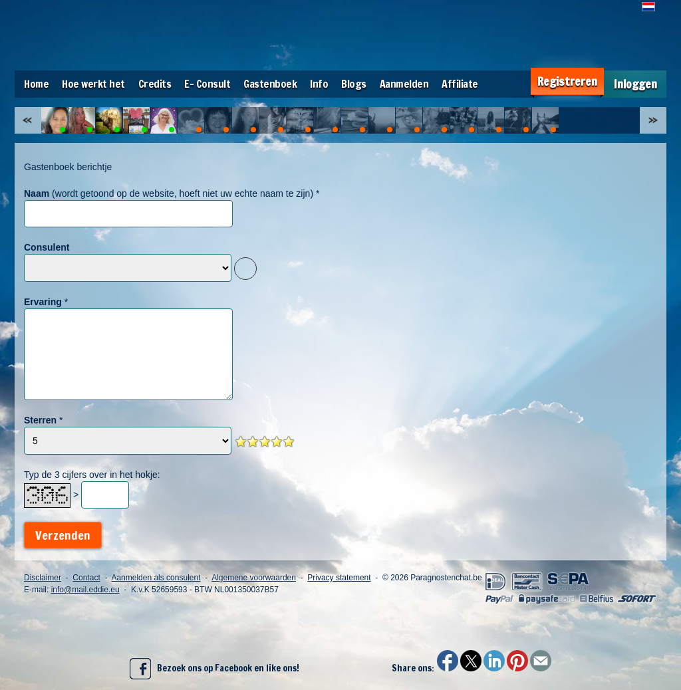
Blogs (353, 83)
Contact (86, 577)
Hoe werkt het (93, 83)
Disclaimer (42, 577)
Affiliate (460, 83)
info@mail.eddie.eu (85, 589)
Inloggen (635, 84)
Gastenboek (270, 83)
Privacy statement (338, 577)
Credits (155, 83)
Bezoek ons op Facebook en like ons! (214, 668)
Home (36, 83)
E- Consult (207, 83)
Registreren (567, 81)
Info (319, 83)
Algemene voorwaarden (253, 577)
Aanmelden (404, 83)
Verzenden (62, 535)
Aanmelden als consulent (155, 577)
